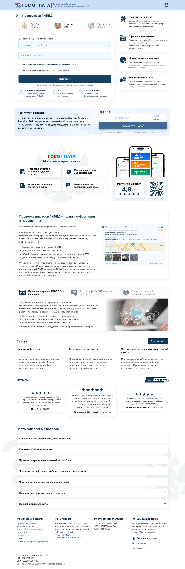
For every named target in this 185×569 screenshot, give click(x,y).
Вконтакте (139, 543)
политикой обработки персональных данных (50, 70)
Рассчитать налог (133, 125)
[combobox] (64, 45)
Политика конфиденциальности (33, 541)
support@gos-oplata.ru (143, 532)
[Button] (166, 5)
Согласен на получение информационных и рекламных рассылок (47, 64)
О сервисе (22, 532)
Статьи (20, 535)
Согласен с (43, 70)
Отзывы (21, 538)
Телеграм (138, 548)
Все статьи (158, 341)
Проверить (65, 79)
